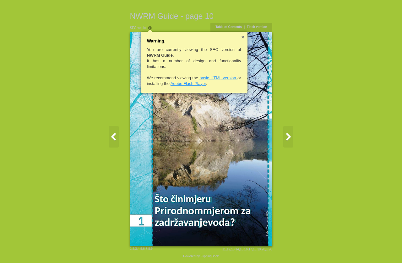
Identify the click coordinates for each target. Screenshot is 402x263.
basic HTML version (218, 78)
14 (237, 249)
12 (228, 249)
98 (270, 249)
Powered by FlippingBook (201, 256)
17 (250, 249)
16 (246, 249)
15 (241, 249)
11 (224, 249)
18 (254, 249)
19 (259, 249)
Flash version (257, 27)
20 (263, 249)
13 (233, 249)
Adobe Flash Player (188, 83)
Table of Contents (228, 27)
